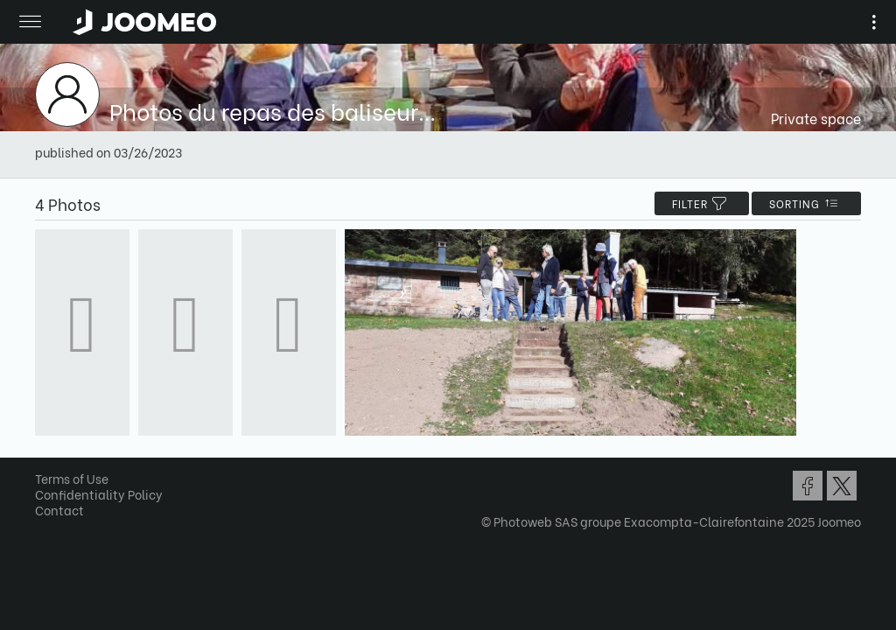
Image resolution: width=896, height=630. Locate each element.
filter (702, 203)
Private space (816, 118)
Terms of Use (71, 478)
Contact (59, 509)
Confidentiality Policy (99, 494)
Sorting (806, 203)
